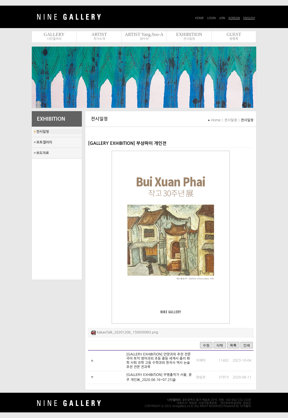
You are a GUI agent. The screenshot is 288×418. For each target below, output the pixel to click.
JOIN (222, 18)
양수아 (144, 38)
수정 (206, 345)
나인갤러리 (54, 38)
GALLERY (54, 34)
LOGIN (211, 18)
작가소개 (99, 38)
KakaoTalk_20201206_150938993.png (127, 332)
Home (215, 120)
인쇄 (246, 345)
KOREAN (234, 18)
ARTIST (99, 34)
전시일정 (189, 38)
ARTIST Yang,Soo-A (144, 34)
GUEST (234, 34)
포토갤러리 (44, 142)
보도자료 (42, 153)
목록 (233, 345)
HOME (199, 18)
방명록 (234, 38)
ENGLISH (249, 18)
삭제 (219, 345)
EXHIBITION (189, 34)
